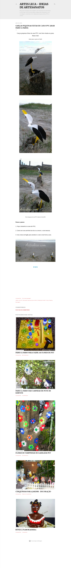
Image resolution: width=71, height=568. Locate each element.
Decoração (25, 300)
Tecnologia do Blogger (35, 541)
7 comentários (25, 395)
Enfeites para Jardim (42, 300)
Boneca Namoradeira (26, 530)
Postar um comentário (23, 310)
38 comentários (25, 355)
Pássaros (50, 300)
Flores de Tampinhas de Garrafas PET (33, 453)
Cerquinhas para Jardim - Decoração (33, 491)
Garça (47, 300)
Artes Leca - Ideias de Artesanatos (34, 5)
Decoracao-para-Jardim (32, 300)
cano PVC (20, 300)
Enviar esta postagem (26, 298)
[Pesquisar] (54, 3)
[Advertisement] (35, 282)
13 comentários (25, 455)
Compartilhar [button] (18, 298)
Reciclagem (18, 302)
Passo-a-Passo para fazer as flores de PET (35, 353)
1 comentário (24, 532)
